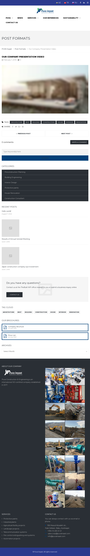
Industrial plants (9, 522)
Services (31, 18)
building (36, 122)
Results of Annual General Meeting (16, 239)
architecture (16, 122)
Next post (65, 133)
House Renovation (12, 193)
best (27, 122)
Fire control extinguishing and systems (19, 535)
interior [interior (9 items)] (62, 312)
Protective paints (11, 188)
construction (48, 122)
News (20, 18)
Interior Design (11, 182)
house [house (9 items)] (52, 312)
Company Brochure (16, 327)
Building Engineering (13, 177)
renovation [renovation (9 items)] (74, 312)
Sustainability (70, 18)
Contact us (12, 23)
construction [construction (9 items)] (41, 312)
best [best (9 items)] (19, 312)
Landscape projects (11, 529)
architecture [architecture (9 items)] (8, 312)
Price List (12, 335)
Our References (51, 18)
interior (69, 122)
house (60, 122)
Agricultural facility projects (14, 525)
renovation (81, 122)
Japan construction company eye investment (20, 267)
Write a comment (79, 142)
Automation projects (11, 539)
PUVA (8, 18)
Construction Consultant (14, 198)
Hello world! (6, 211)
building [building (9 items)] (28, 312)
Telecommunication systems (15, 532)
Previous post (24, 133)
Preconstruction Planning (15, 172)
